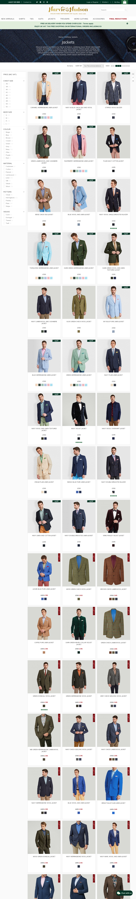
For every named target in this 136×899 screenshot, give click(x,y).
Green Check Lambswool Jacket (113, 645)
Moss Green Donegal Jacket (44, 860)
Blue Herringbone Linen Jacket (44, 376)
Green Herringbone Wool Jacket (79, 699)
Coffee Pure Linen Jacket (44, 645)
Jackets (55, 19)
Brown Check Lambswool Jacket (113, 591)
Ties (35, 19)
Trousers (69, 19)
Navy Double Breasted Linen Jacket (79, 537)
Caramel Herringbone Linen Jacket (44, 108)
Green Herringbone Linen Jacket (79, 376)
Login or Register (92, 2)
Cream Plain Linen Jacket (44, 484)
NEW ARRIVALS (10, 19)
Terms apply (88, 23)
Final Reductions (123, 19)
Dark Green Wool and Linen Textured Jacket (113, 270)
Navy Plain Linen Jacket (113, 376)
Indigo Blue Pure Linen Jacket (79, 484)
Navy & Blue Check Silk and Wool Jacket (79, 109)
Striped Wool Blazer (113, 108)
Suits (44, 19)
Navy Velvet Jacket (79, 430)
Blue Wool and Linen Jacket (79, 215)
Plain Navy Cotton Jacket (113, 161)
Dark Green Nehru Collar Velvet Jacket (79, 646)
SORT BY (79, 66)
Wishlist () (106, 2)
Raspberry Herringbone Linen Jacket (79, 161)
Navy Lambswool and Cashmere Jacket (44, 323)
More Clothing (86, 19)
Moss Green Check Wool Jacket (79, 591)
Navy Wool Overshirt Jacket (113, 430)
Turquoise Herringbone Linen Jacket (44, 269)
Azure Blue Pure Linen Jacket (44, 591)
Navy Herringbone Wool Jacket (44, 806)
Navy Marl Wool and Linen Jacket (113, 860)
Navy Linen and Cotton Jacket (44, 538)
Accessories (103, 19)
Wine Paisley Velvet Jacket (113, 537)
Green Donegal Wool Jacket (44, 699)
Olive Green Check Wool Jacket (79, 322)
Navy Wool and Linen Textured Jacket (44, 431)
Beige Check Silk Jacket (44, 215)
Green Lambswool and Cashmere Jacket (44, 162)
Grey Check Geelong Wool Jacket (113, 699)
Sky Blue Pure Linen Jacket (113, 323)
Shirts (25, 19)
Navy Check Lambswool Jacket (113, 752)
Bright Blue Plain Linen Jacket (114, 806)
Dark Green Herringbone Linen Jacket (79, 270)
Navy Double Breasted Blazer (113, 484)
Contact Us (27, 2)
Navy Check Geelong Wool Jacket (79, 752)
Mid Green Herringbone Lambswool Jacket (44, 753)
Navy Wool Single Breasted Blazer (113, 215)
